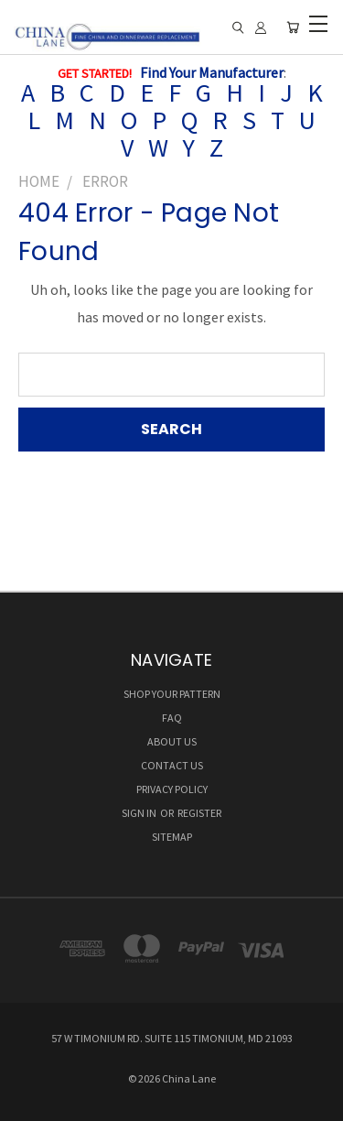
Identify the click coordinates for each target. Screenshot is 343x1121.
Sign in (140, 813)
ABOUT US (172, 741)
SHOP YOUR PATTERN (171, 694)
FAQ (172, 717)
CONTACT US (172, 765)
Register (199, 813)
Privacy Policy (172, 789)
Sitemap (172, 836)
